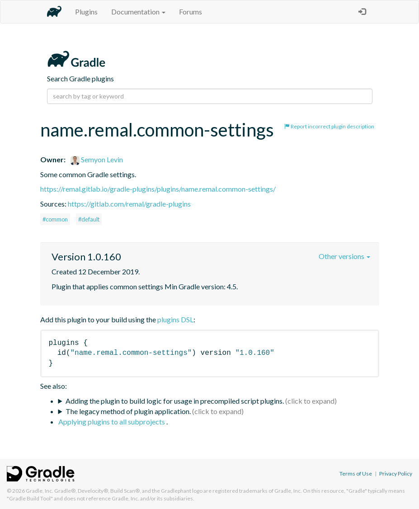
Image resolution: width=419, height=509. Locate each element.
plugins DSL (175, 319)
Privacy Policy (395, 473)
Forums (190, 11)
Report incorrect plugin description (329, 126)
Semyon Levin (97, 159)
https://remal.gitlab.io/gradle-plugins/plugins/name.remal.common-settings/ (158, 188)
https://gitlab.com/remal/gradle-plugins (129, 203)
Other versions (344, 256)
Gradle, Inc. (39, 490)
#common (55, 219)
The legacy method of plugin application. (128, 411)
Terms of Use (355, 473)
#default (88, 219)
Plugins (86, 11)
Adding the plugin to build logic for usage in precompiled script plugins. (175, 400)
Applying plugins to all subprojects (112, 421)
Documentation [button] (138, 11)
